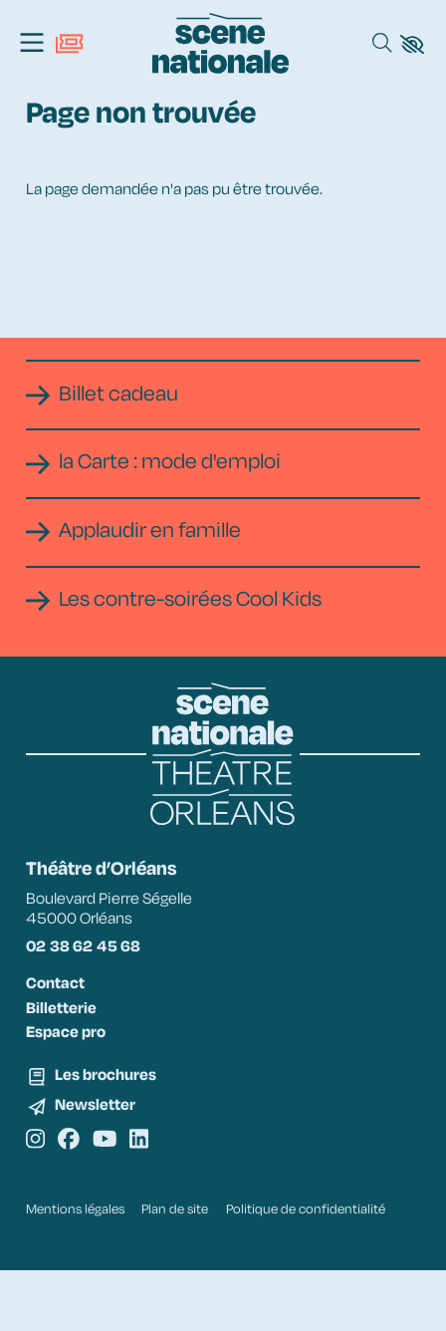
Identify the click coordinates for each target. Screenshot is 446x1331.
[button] (412, 45)
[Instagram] (37, 1180)
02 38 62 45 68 (95, 974)
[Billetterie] (69, 44)
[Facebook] (75, 1180)
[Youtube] (115, 1180)
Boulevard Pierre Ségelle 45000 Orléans (124, 936)
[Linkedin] (153, 1180)
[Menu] (32, 44)
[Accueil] (220, 43)
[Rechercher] (382, 44)
